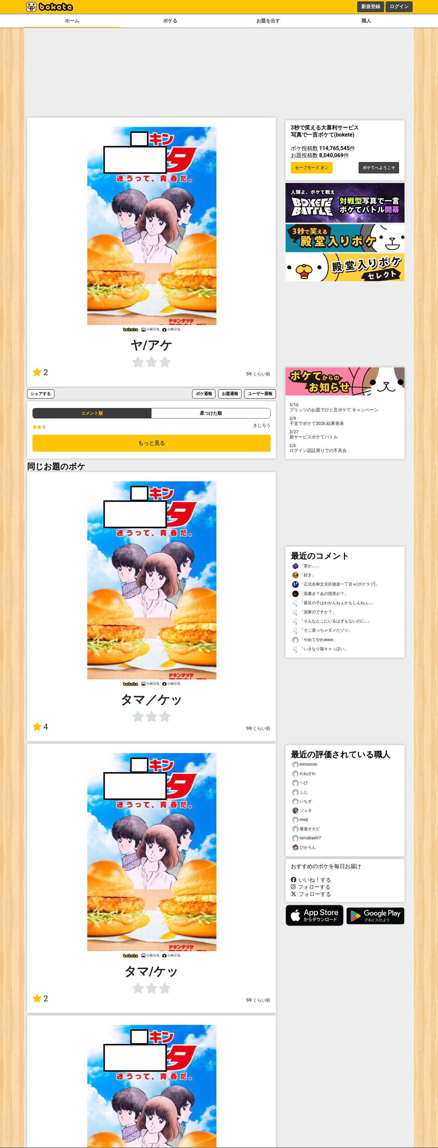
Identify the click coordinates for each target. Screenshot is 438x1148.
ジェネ (302, 810)
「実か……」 (306, 566)
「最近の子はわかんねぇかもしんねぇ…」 (333, 603)
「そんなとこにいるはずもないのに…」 (331, 621)
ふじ (300, 792)
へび (300, 783)
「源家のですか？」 (314, 612)
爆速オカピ (306, 829)
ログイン (399, 6)
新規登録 (370, 6)
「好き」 (304, 575)
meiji (300, 820)
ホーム (72, 21)
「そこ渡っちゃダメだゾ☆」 (322, 630)
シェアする (40, 393)
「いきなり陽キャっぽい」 (320, 649)
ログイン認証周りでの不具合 (345, 448)
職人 (366, 21)
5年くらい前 (258, 373)
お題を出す (268, 21)
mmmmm (305, 764)
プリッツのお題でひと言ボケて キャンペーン (345, 407)
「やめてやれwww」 (314, 640)
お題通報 (230, 393)
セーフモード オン (311, 167)
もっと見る (151, 443)
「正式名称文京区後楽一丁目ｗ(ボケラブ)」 (335, 584)
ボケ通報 (204, 393)
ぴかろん (304, 847)
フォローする (311, 887)
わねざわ (304, 774)
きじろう (262, 425)
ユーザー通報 (260, 393)
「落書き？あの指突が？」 (320, 594)
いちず (302, 801)
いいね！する (311, 880)
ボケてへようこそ (379, 167)
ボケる (170, 21)
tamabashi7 (306, 838)
